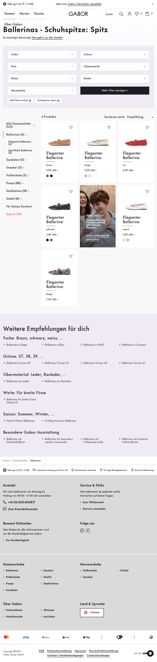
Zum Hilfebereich (93, 502)
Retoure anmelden (94, 509)
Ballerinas (12, 570)
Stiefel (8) (12, 199)
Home (6, 461)
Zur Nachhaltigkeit (17, 540)
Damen (7, 13)
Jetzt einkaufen (141, 100)
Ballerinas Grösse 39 (57, 363)
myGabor (49, 616)
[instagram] (82, 530)
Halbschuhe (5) (16, 175)
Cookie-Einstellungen (98, 655)
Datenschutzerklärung (59, 651)
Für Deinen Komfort (19, 206)
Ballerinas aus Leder (18, 381)
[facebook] (88, 530)
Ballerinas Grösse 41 (133, 363)
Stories (29, 13)
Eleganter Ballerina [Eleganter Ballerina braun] (55, 155)
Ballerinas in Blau (54, 345)
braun (47, 176)
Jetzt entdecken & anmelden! (97, 237)
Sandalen (12, 590)
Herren (18, 13)
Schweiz (92, 612)
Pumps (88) (13, 183)
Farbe (42, 54)
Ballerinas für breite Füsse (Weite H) (21, 401)
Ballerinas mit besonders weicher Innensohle (59, 440)
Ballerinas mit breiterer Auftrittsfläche (135, 440)
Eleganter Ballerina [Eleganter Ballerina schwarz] (55, 220)
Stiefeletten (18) (16, 191)
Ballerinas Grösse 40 (95, 363)
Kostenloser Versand (84, 470)
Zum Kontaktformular (20, 509)
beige (86, 176)
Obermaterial (115, 66)
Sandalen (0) (15, 160)
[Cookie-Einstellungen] (150, 653)
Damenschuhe (20, 461)
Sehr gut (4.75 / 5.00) (16, 470)
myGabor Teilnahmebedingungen (65, 655)
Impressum (80, 651)
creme (89, 176)
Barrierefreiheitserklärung (103, 651)
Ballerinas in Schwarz (134, 345)
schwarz (51, 176)
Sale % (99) (14, 214)
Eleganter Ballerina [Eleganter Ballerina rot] (132, 155)
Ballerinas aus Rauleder (58, 381)
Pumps (10, 583)
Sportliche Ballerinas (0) (20, 151)
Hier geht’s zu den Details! (47, 37)
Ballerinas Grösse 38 (18, 363)
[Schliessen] (153, 4)
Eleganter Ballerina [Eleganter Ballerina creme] (132, 220)
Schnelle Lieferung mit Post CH (50, 470)
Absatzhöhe (42, 90)
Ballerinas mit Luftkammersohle (93, 440)
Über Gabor (42, 13)
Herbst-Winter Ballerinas (20, 421)
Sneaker (48, 570)
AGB (41, 651)
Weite (42, 78)
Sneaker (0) (14, 167)
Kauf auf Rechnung (142, 470)
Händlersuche (14, 616)
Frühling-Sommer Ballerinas (60, 421)
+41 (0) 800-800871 (19, 502)
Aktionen (48, 610)
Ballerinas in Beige (17, 345)
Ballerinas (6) (15, 134)
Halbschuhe (13, 577)
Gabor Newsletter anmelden (84, 4)
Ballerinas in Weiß (93, 345)
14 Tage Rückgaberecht (113, 470)
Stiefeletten (50, 583)
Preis (42, 66)
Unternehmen (14, 610)
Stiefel (47, 577)
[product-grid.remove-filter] (48, 100)
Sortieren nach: (114, 117)
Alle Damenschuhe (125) (18, 125)
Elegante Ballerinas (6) (19, 142)
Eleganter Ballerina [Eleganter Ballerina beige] (94, 155)
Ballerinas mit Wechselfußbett (16, 440)
